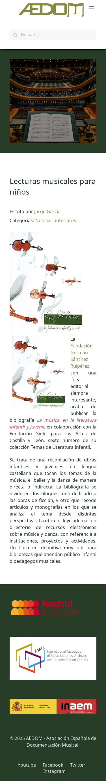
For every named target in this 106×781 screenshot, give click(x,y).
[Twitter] (77, 765)
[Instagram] (53, 771)
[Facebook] (53, 765)
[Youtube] (29, 765)
